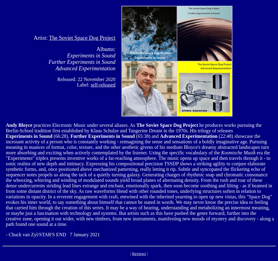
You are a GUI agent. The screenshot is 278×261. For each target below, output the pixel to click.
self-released (103, 84)
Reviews (139, 253)
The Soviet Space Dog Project (82, 38)
